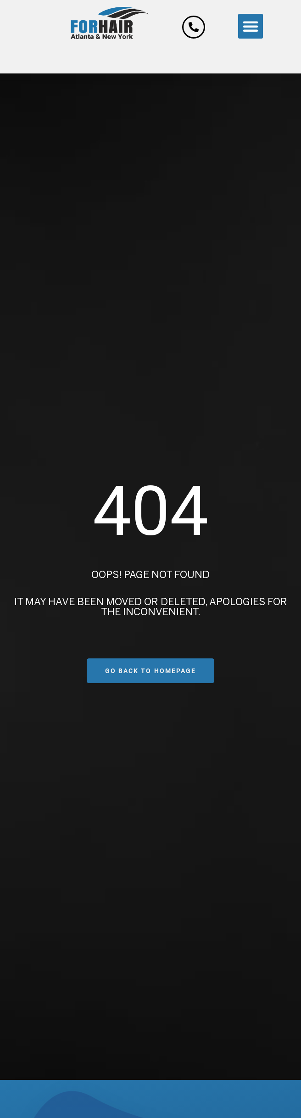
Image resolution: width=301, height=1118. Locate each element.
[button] (250, 26)
